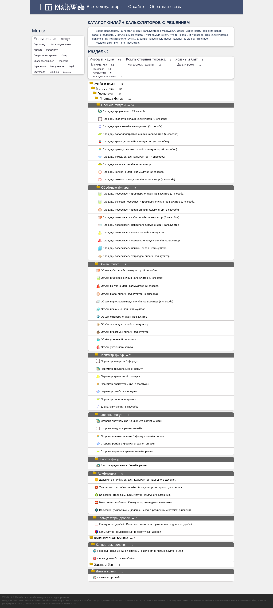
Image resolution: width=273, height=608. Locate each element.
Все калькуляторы (104, 6)
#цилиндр (40, 44)
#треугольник (45, 39)
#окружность (57, 66)
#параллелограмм (45, 55)
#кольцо (54, 72)
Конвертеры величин (144, 64)
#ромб (38, 49)
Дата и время (189, 64)
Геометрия (102, 69)
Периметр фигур (113, 355)
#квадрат (52, 49)
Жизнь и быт (189, 59)
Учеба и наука (105, 59)
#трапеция (40, 66)
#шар (64, 55)
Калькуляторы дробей (107, 76)
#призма (63, 61)
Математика (102, 64)
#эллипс (67, 72)
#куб (71, 66)
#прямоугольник (60, 44)
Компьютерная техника (148, 59)
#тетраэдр (39, 72)
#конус (65, 39)
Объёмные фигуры (116, 187)
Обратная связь (165, 6)
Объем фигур (111, 264)
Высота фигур (111, 459)
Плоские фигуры (115, 105)
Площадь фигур (113, 98)
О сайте (136, 6)
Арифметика (102, 72)
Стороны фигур (112, 414)
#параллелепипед (44, 61)
